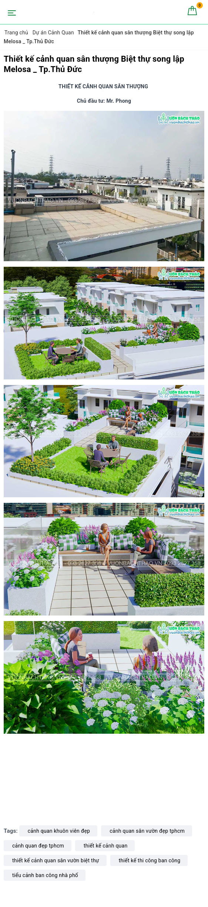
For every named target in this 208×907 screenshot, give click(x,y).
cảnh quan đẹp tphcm (38, 846)
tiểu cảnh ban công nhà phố (45, 875)
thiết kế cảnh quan (105, 846)
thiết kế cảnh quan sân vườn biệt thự (55, 860)
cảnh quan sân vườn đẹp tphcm (147, 831)
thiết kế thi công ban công (150, 860)
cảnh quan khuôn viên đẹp (59, 831)
